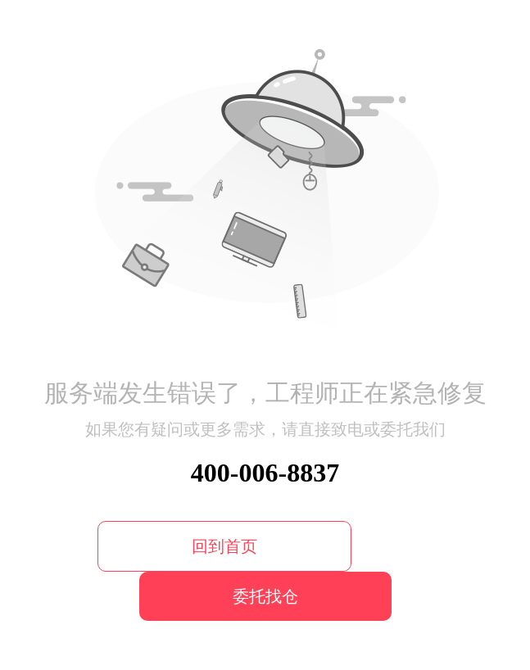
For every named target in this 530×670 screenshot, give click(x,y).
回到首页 (224, 546)
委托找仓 (265, 596)
